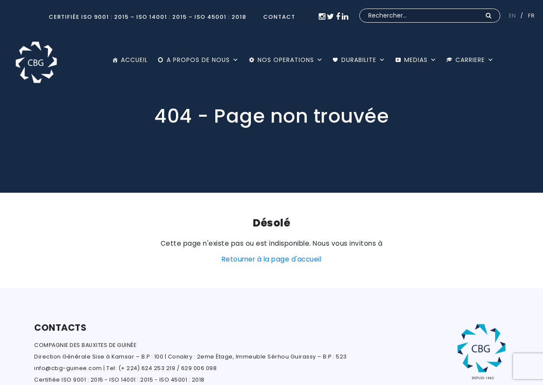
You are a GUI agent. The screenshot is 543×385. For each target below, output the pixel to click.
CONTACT (279, 17)
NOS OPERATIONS (290, 59)
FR (531, 15)
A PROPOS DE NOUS (203, 59)
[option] (271, 96)
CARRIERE (474, 59)
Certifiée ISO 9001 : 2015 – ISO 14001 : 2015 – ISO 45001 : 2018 (147, 17)
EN (512, 15)
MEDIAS (420, 59)
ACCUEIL (134, 60)
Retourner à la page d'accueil (272, 259)
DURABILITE (363, 59)
